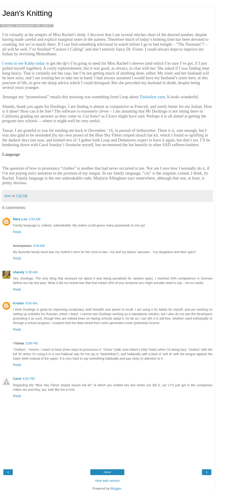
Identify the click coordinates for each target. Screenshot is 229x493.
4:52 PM (29, 378)
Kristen (18, 303)
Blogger (115, 488)
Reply (17, 232)
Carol (17, 378)
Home (107, 472)
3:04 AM (39, 246)
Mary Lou (20, 219)
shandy (18, 272)
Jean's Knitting (27, 13)
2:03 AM (34, 219)
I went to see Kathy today (23, 63)
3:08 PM (32, 343)
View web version (107, 480)
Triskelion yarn (152, 96)
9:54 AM (31, 303)
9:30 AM (31, 272)
